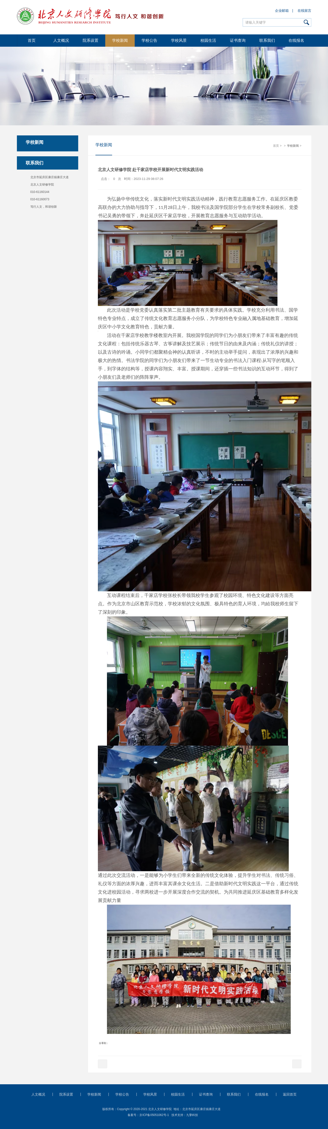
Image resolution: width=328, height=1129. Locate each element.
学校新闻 (120, 40)
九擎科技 (192, 1115)
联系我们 (267, 40)
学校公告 (149, 40)
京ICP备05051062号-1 (154, 1115)
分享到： (104, 1043)
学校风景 (179, 40)
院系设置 (90, 40)
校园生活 (208, 40)
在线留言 (304, 11)
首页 (32, 40)
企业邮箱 (282, 11)
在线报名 (296, 40)
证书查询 (238, 40)
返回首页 (290, 1094)
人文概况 (61, 40)
